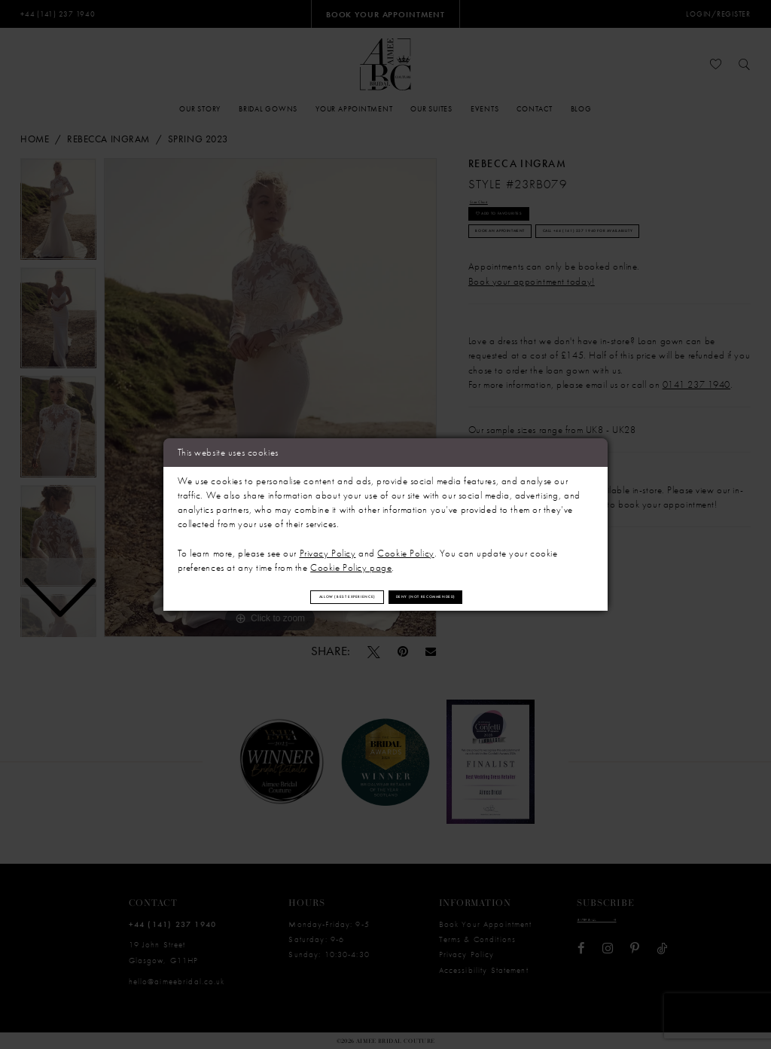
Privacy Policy (328, 546)
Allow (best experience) (299, 596)
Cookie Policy (405, 546)
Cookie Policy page (351, 560)
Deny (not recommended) (475, 596)
